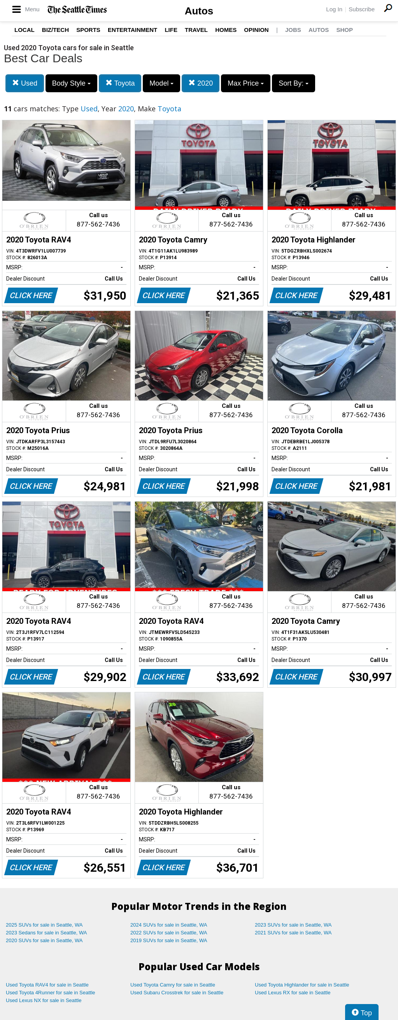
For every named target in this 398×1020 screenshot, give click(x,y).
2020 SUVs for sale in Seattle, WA (44, 940)
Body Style (71, 83)
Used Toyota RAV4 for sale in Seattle (47, 985)
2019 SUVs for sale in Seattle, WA (168, 940)
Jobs (293, 29)
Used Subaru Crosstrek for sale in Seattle (176, 992)
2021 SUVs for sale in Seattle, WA (293, 933)
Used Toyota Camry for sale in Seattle (172, 985)
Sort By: (294, 83)
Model (161, 83)
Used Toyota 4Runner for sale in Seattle (50, 992)
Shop (344, 29)
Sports (88, 29)
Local (24, 29)
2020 (200, 83)
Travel (196, 29)
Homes (226, 29)
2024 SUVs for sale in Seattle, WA (168, 925)
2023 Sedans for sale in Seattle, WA (46, 933)
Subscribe (362, 9)
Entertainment (132, 29)
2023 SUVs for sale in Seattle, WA (293, 925)
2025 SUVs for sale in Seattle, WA (44, 925)
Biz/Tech (55, 29)
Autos (199, 11)
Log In (334, 9)
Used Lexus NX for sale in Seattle (43, 1000)
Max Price (246, 83)
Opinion (256, 29)
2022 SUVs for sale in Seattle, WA (168, 933)
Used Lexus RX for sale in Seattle (292, 992)
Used (24, 83)
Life (171, 29)
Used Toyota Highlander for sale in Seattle (302, 985)
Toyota (120, 83)
